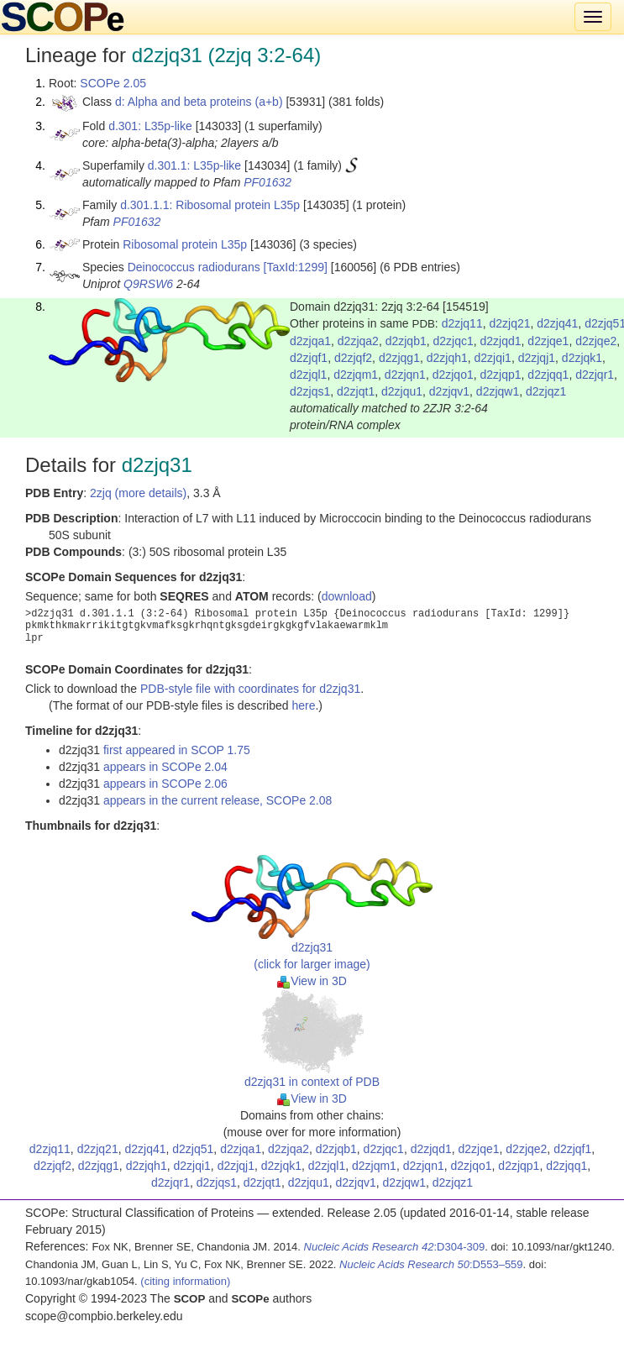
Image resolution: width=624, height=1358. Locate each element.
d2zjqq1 (548, 374)
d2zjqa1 (310, 341)
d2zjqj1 (536, 357)
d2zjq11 (462, 323)
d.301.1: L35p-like (194, 165)
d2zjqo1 (453, 374)
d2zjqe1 (548, 341)
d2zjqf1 (309, 357)
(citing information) (185, 1281)
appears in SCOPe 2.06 (165, 783)
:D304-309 (394, 1246)
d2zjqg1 (399, 357)
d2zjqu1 (401, 391)
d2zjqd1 (501, 341)
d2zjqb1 (406, 341)
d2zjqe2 (595, 341)
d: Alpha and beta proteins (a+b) (199, 101)
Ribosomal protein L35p (185, 244)
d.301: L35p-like (150, 126)
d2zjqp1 (501, 374)
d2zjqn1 (405, 374)
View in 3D (312, 981)
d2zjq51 (192, 1149)
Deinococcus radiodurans (194, 267)
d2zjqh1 (447, 357)
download (347, 596)
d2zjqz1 (546, 391)
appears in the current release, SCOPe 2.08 (217, 800)
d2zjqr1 (594, 374)
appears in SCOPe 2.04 (165, 766)
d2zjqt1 (356, 391)
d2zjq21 (509, 323)
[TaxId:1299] (296, 267)
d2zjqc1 (453, 341)
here (303, 705)
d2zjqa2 (358, 341)
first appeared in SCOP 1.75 (176, 750)
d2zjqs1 (310, 391)
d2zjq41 (557, 323)
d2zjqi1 (493, 357)
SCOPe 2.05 (113, 83)
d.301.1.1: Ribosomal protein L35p (210, 205)
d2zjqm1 (355, 374)
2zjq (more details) (138, 493)
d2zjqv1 (449, 391)
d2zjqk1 (582, 357)
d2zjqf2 (353, 357)
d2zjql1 (308, 374)
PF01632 (267, 182)
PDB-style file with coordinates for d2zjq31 (250, 688)
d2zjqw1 (497, 391)
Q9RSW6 (148, 284)
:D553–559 (431, 1264)
